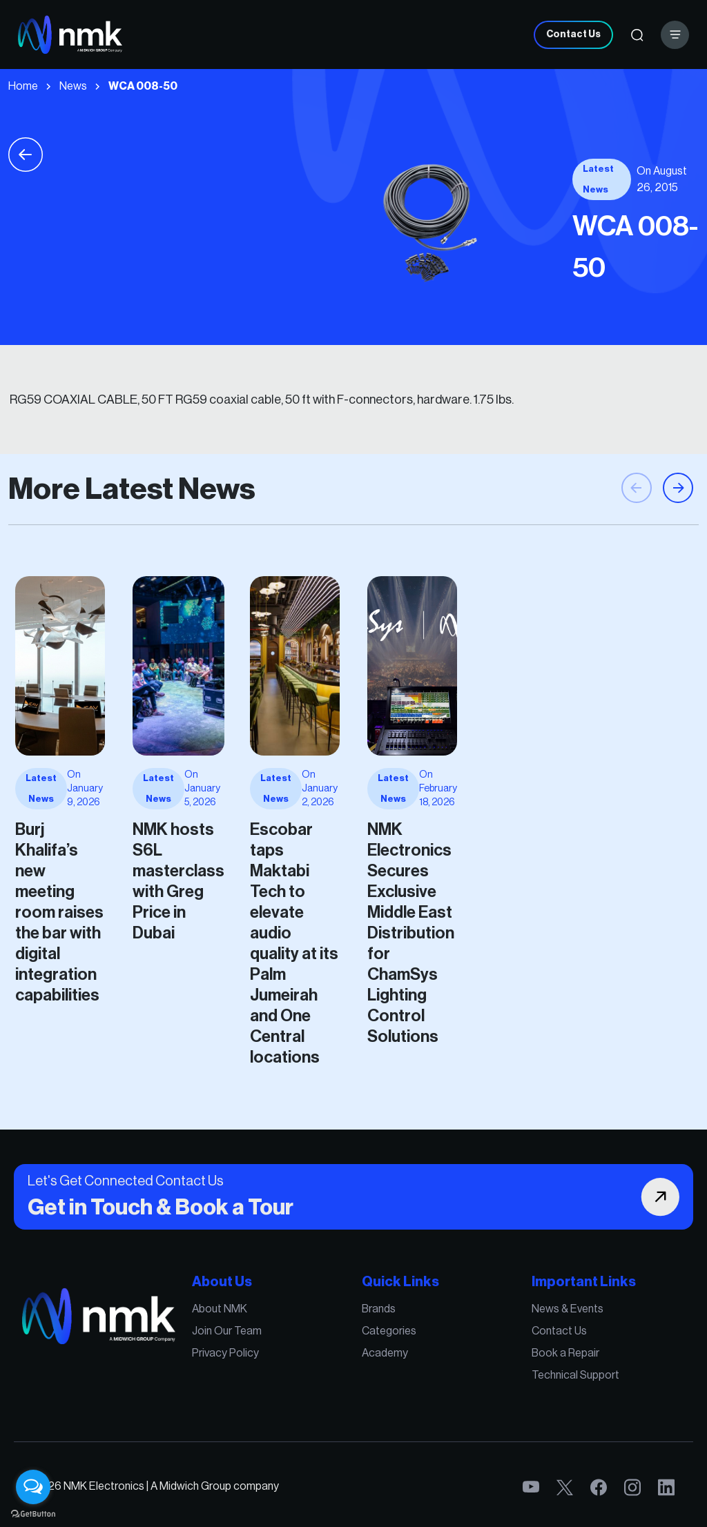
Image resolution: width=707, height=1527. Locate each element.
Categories (377, 1347)
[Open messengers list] (33, 1487)
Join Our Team (270, 1347)
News (73, 86)
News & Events (493, 1333)
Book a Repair (492, 1362)
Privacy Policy (270, 1362)
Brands (370, 1333)
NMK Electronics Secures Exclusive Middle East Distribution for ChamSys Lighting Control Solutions (391, 895)
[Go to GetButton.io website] (33, 1513)
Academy (374, 1362)
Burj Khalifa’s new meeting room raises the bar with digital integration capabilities (161, 882)
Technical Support (498, 1376)
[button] (678, 547)
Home (23, 86)
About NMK (266, 1333)
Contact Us (573, 34)
